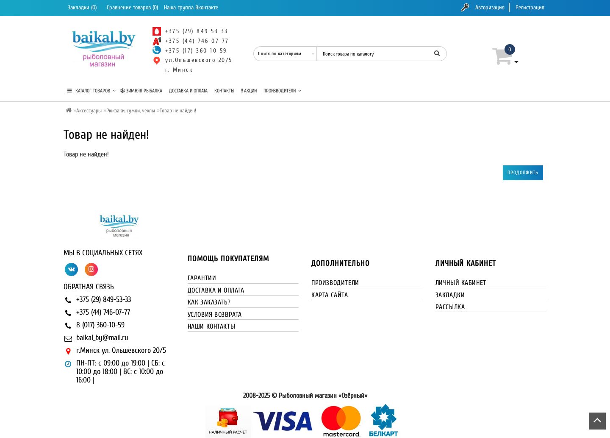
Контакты (224, 91)
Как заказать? (209, 302)
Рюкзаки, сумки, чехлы (130, 110)
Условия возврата (215, 314)
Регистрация (530, 7)
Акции (249, 91)
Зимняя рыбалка (141, 91)
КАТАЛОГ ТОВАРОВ (91, 91)
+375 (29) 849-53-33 (103, 299)
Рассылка (450, 307)
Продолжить (522, 173)
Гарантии (202, 278)
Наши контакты (212, 326)
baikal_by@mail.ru (102, 337)
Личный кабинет (460, 283)
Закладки (450, 295)
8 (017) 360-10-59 (100, 325)
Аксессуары (89, 110)
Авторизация (490, 7)
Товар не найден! (178, 110)
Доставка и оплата (188, 91)
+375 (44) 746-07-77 (103, 312)
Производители (282, 91)
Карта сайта (329, 295)
